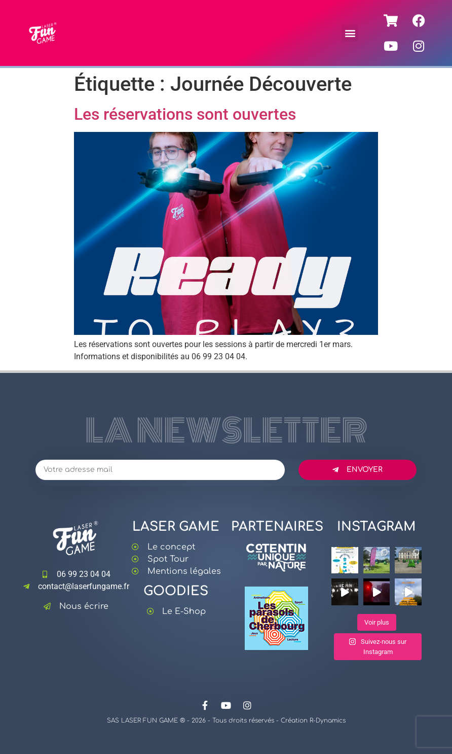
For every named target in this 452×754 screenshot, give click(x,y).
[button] (350, 33)
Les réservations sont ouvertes (185, 114)
